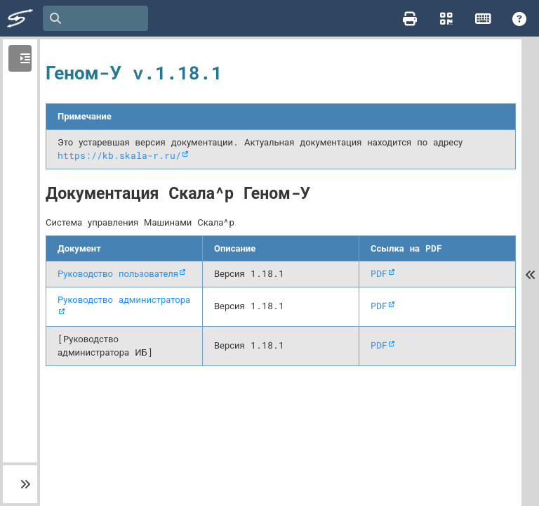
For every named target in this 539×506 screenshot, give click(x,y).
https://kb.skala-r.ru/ (119, 155)
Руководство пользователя (118, 273)
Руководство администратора (124, 299)
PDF (379, 273)
